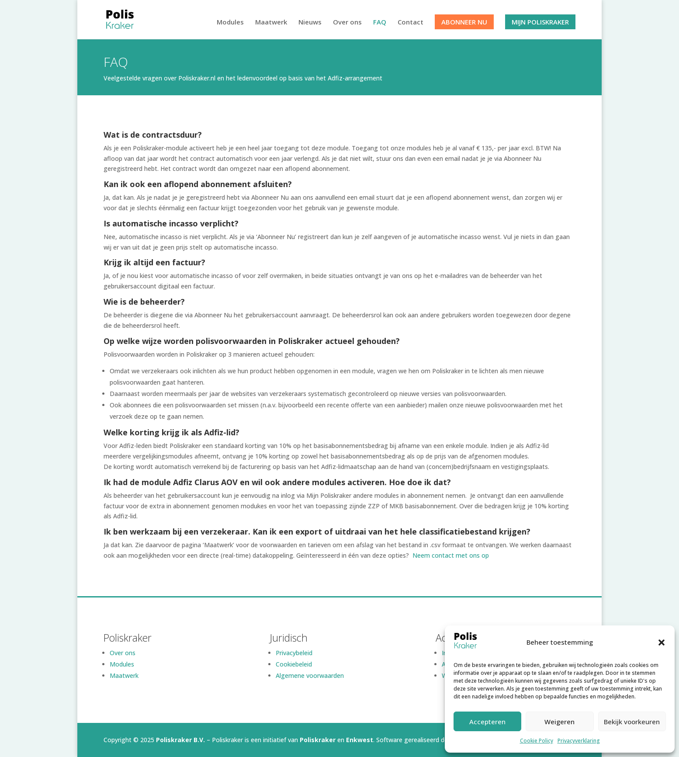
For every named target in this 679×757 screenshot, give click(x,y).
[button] (661, 642)
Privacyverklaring (579, 740)
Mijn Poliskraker (540, 21)
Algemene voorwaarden (310, 675)
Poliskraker (318, 740)
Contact (410, 22)
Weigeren (559, 721)
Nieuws (310, 22)
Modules (230, 22)
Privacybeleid (294, 653)
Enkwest (359, 740)
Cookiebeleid (294, 664)
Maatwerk (271, 22)
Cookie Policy (536, 740)
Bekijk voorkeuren (632, 721)
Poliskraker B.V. (180, 740)
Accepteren (487, 721)
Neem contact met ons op (451, 555)
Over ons (347, 22)
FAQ (379, 22)
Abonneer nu (464, 21)
